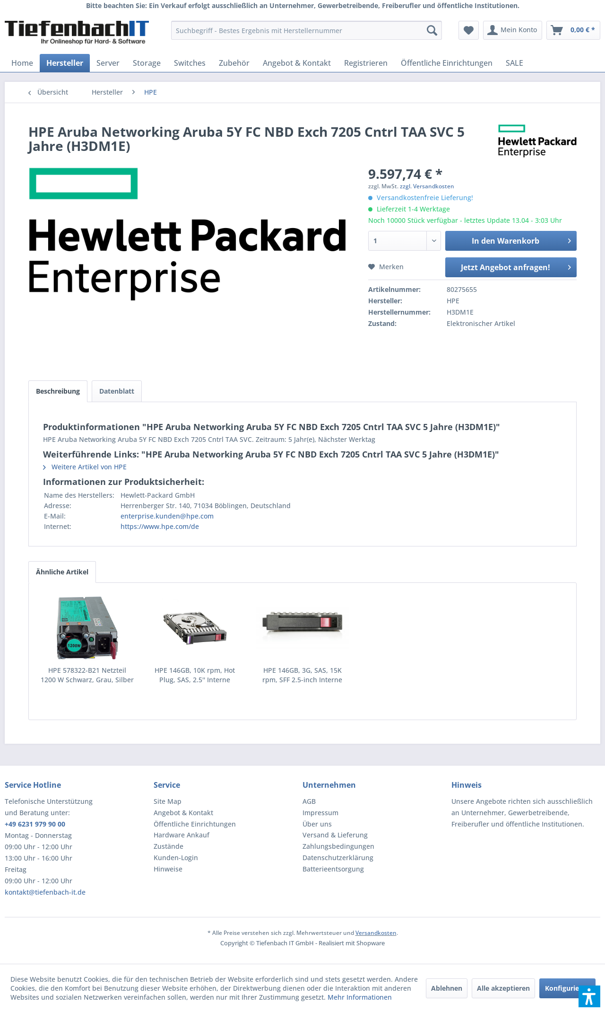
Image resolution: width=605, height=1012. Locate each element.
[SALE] (514, 63)
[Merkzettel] (468, 30)
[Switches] (189, 63)
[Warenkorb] (573, 30)
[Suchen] (432, 30)
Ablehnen (446, 988)
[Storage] (146, 63)
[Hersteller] (65, 63)
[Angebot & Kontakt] (296, 63)
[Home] (22, 63)
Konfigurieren (567, 988)
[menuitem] (306, 30)
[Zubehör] (234, 63)
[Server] (108, 63)
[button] (589, 996)
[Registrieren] (365, 63)
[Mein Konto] (512, 30)
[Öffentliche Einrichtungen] (446, 63)
